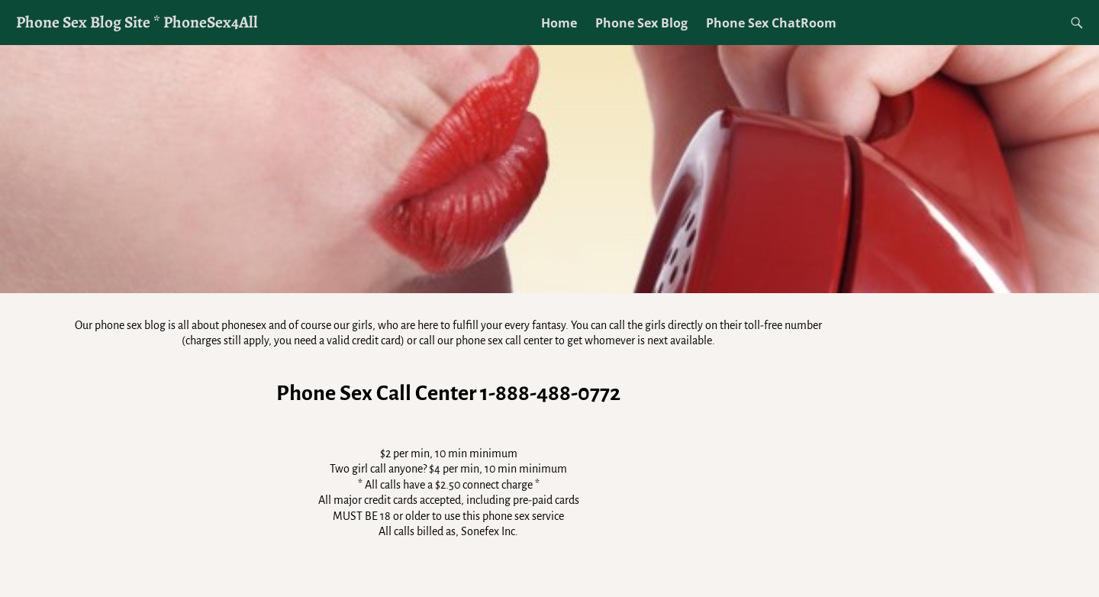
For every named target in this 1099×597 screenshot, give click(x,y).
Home (559, 23)
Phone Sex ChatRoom (771, 23)
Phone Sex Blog (641, 23)
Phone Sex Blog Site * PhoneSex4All (137, 22)
